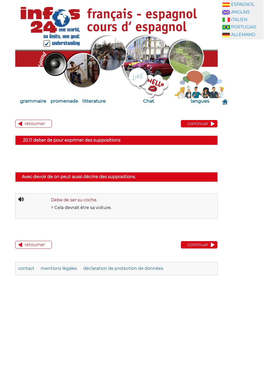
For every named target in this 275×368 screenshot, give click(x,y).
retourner (35, 123)
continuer (197, 123)
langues (200, 101)
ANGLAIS (240, 11)
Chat (148, 101)
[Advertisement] (247, 126)
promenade (64, 101)
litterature (94, 101)
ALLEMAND (243, 34)
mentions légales (59, 268)
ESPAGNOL (242, 4)
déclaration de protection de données (123, 268)
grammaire (33, 101)
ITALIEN (239, 19)
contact (26, 268)
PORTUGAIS (243, 26)
